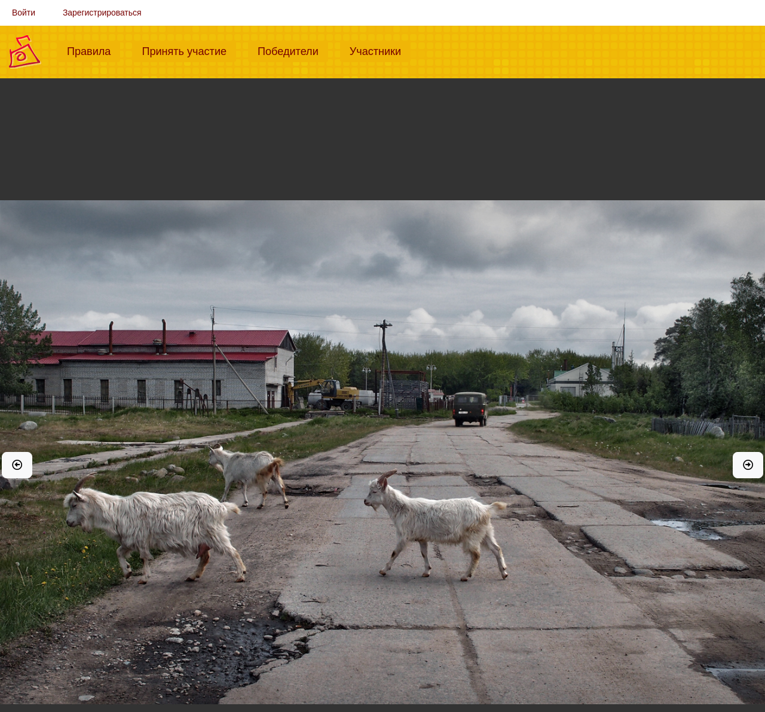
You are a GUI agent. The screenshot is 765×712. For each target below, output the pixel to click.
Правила (93, 50)
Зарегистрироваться (102, 12)
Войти (23, 12)
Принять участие (189, 50)
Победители (293, 50)
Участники (380, 50)
